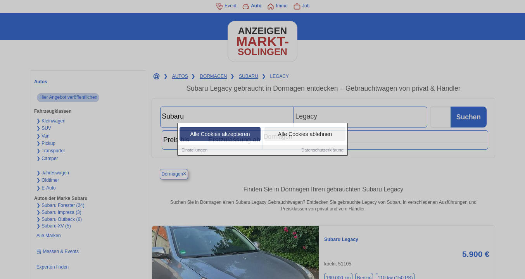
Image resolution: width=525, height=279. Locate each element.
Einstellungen (194, 150)
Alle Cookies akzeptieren (220, 134)
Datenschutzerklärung (322, 150)
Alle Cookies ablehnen (305, 134)
